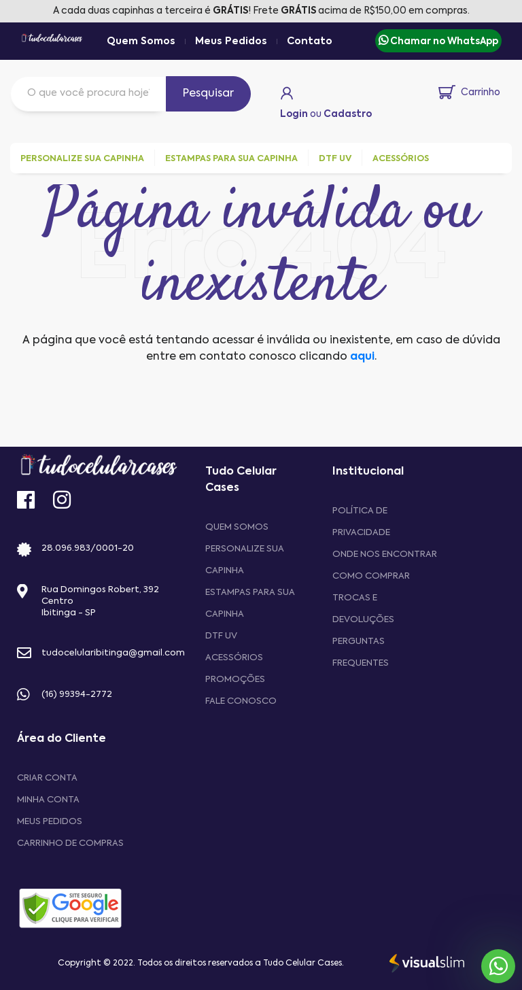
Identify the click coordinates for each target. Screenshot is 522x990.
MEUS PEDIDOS (49, 821)
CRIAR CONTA (47, 778)
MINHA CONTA (48, 800)
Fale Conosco (241, 701)
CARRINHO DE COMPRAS (70, 843)
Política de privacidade (361, 522)
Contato (309, 41)
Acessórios (234, 657)
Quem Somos (141, 41)
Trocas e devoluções (363, 609)
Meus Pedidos (231, 41)
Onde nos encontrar (384, 554)
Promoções (235, 679)
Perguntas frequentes (360, 652)
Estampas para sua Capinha (250, 603)
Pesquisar (208, 93)
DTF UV (221, 636)
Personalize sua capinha (244, 560)
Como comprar (371, 576)
